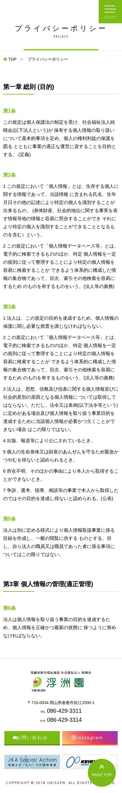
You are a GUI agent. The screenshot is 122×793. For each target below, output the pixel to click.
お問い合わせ (32, 737)
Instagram (90, 737)
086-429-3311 (64, 711)
